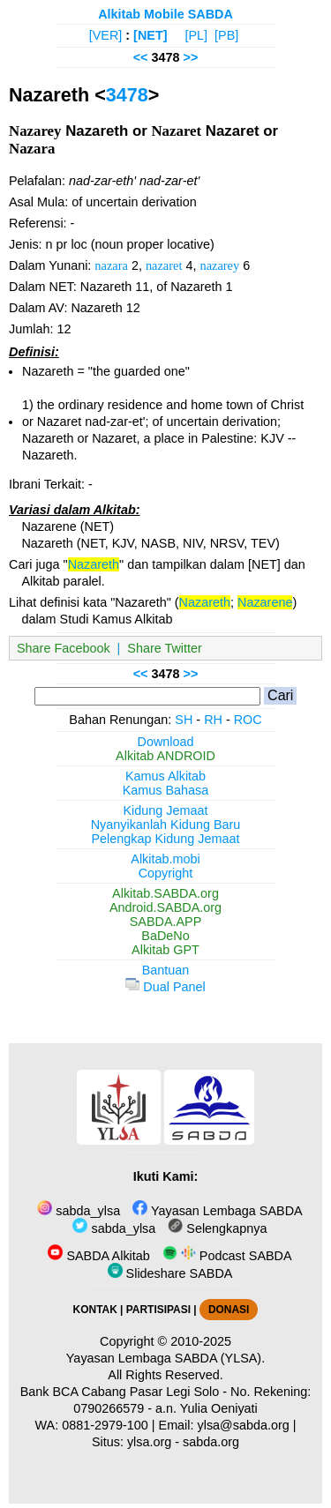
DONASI (228, 1309)
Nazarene (264, 602)
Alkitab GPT (165, 950)
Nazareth (93, 564)
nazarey (219, 265)
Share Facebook (63, 648)
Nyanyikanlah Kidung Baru (166, 824)
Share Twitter (164, 648)
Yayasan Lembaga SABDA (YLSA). (165, 1358)
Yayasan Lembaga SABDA (217, 1211)
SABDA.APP (166, 922)
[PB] (226, 35)
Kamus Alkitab (165, 776)
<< (140, 57)
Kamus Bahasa (166, 790)
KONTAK (95, 1309)
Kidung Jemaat (166, 810)
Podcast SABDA (227, 1256)
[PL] (195, 35)
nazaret (164, 265)
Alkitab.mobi (165, 859)
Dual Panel (165, 987)
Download (166, 742)
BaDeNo (165, 936)
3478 (127, 95)
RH (213, 720)
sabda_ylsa (78, 1211)
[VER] (106, 35)
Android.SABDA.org (165, 907)
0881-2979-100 (105, 1425)
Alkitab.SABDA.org (165, 893)
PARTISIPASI (158, 1309)
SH (183, 720)
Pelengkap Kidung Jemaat (165, 839)
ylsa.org (149, 1442)
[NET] (150, 35)
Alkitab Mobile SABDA (165, 14)
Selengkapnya (217, 1228)
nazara (111, 265)
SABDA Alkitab (98, 1256)
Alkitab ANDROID (165, 756)
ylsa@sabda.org (244, 1425)
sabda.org (211, 1442)
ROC (248, 720)
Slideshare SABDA (170, 1273)
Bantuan (166, 970)
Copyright (166, 873)
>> (191, 57)
